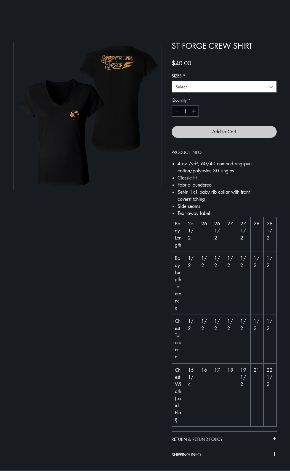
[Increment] (194, 111)
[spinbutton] (185, 111)
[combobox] (224, 87)
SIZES (178, 76)
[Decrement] (176, 111)
